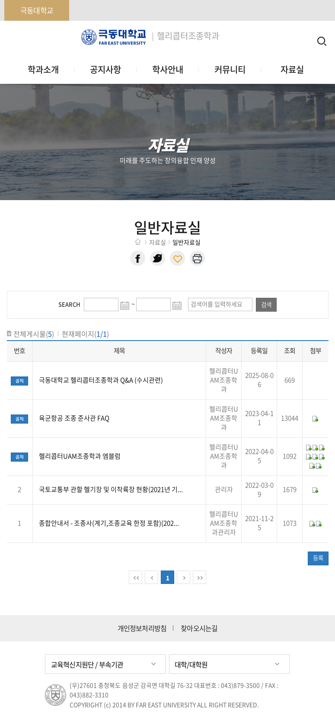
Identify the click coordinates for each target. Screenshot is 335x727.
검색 (266, 304)
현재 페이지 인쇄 (197, 258)
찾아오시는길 (199, 628)
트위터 (157, 258)
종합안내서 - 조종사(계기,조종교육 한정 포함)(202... (109, 523)
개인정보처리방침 (142, 628)
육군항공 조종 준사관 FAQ (74, 418)
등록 (318, 557)
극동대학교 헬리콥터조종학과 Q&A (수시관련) (101, 380)
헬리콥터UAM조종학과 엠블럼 (80, 456)
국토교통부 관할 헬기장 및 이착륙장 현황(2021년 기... (111, 489)
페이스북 (137, 258)
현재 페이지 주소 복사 (177, 258)
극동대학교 (36, 10)
